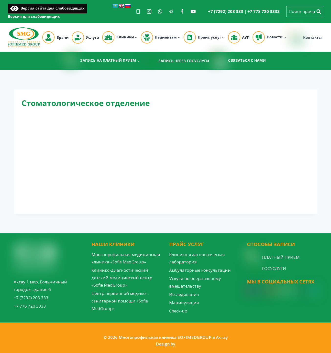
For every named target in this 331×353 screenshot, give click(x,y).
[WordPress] (286, 290)
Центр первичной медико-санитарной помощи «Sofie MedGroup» (119, 301)
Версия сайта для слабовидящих (47, 8)
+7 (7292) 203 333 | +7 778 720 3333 (244, 11)
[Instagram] (149, 11)
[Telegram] (171, 11)
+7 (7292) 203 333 (31, 298)
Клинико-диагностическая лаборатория (197, 258)
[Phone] (138, 11)
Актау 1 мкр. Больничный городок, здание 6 (40, 285)
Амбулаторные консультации (200, 270)
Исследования (184, 294)
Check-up (178, 311)
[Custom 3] (313, 291)
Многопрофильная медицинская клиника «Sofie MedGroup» (125, 258)
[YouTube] (193, 11)
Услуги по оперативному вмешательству (195, 282)
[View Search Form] (304, 11)
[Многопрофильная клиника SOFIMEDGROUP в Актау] (24, 37)
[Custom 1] (304, 290)
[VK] (295, 291)
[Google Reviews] (277, 290)
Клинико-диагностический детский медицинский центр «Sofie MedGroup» (121, 277)
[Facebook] (182, 11)
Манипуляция (184, 302)
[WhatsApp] (160, 11)
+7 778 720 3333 (30, 306)
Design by (165, 344)
